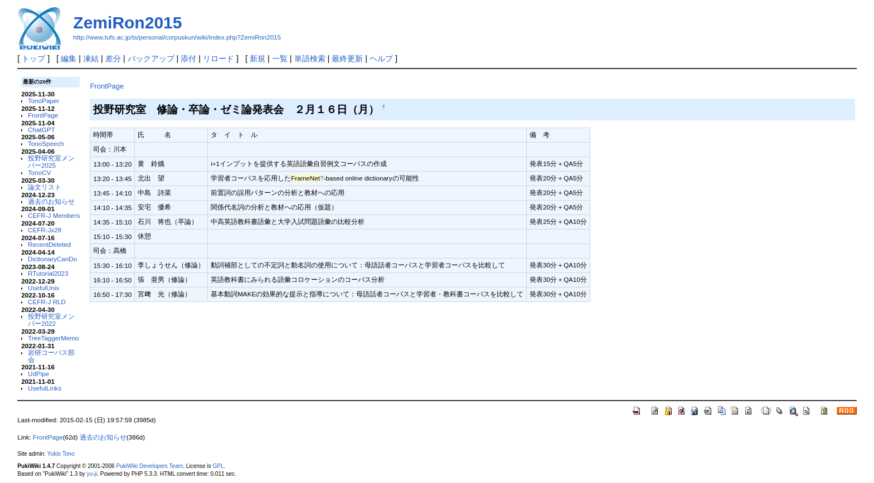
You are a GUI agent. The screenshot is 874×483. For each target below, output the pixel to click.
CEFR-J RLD (47, 301)
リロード (218, 58)
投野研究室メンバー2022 (51, 320)
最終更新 (347, 58)
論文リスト (44, 187)
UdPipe (38, 373)
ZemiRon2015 (127, 22)
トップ (33, 58)
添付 (188, 58)
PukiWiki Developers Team (149, 466)
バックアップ (151, 58)
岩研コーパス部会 (51, 356)
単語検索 (310, 58)
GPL (218, 466)
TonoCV (39, 172)
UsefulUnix (43, 287)
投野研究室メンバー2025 (51, 161)
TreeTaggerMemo (53, 337)
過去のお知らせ (51, 201)
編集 (68, 58)
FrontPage (43, 115)
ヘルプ (381, 58)
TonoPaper (43, 100)
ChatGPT (41, 129)
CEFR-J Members (54, 215)
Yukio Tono (60, 454)
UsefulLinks (44, 388)
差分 (113, 58)
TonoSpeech (46, 143)
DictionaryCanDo (52, 258)
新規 (257, 58)
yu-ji (92, 474)
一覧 (280, 58)
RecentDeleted (49, 244)
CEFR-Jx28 (44, 229)
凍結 (91, 58)
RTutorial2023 (48, 273)
